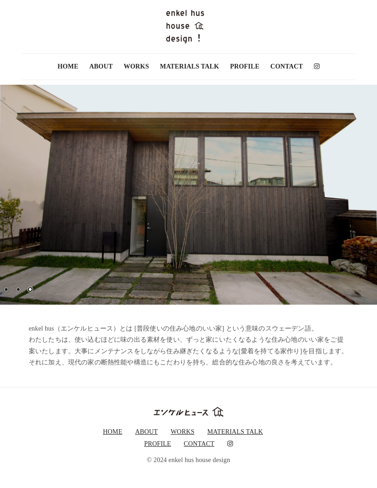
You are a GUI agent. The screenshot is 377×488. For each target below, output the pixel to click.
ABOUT (101, 66)
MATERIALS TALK (189, 66)
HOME (67, 66)
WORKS (136, 66)
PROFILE (244, 66)
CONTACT (286, 66)
